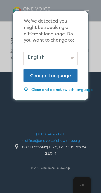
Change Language (50, 75)
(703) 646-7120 (50, 133)
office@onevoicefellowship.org (52, 140)
